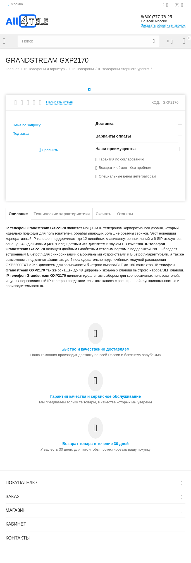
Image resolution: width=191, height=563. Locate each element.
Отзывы (125, 214)
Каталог (4, 41)
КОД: (156, 102)
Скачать (103, 214)
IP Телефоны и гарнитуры (45, 69)
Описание (18, 214)
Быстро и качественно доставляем (95, 349)
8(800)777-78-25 (159, 17)
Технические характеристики (62, 214)
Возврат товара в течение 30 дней (95, 443)
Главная (13, 69)
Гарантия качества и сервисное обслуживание (95, 396)
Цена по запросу (27, 125)
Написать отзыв (59, 102)
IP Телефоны (83, 69)
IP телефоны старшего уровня (123, 69)
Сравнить (48, 150)
